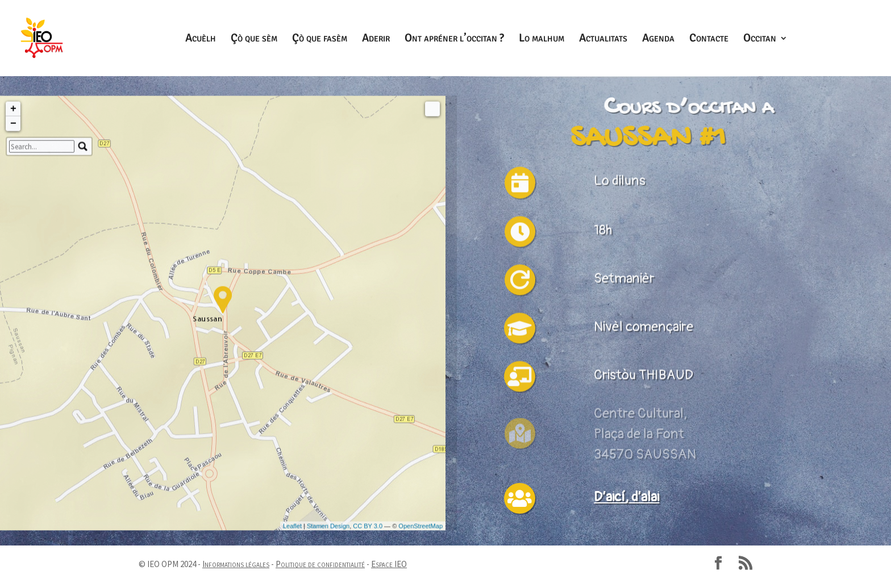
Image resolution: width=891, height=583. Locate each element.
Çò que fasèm (319, 39)
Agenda (658, 39)
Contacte (708, 39)
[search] (41, 295)
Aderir (376, 39)
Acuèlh (200, 39)
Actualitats (603, 39)
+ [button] (13, 257)
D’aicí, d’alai (626, 497)
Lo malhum (541, 39)
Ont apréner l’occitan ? (454, 39)
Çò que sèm (254, 39)
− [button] (13, 272)
